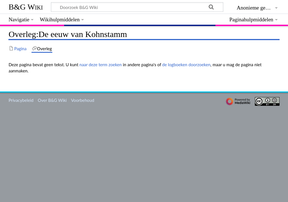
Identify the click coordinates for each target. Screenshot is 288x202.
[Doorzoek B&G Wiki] (137, 7)
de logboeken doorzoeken (186, 64)
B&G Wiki (25, 7)
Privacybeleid (20, 100)
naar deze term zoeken (101, 64)
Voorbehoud (82, 100)
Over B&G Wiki (52, 100)
